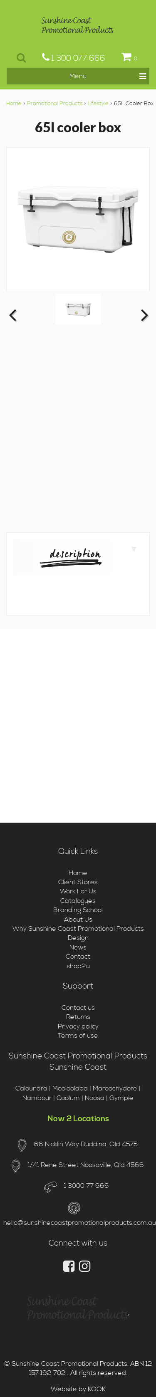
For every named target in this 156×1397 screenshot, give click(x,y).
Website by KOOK (78, 1389)
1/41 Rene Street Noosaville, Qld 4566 (86, 1165)
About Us (78, 919)
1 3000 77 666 (85, 1186)
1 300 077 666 (73, 58)
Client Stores (78, 882)
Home (14, 103)
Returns (78, 1017)
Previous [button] (12, 314)
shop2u (78, 966)
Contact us (78, 1008)
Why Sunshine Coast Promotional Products (78, 929)
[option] (78, 309)
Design (78, 938)
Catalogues (78, 901)
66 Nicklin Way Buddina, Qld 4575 (86, 1144)
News (78, 947)
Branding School (78, 910)
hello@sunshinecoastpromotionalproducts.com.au (79, 1223)
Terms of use (78, 1035)
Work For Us (78, 891)
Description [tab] (93, 554)
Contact (78, 956)
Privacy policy (78, 1026)
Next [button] (143, 314)
